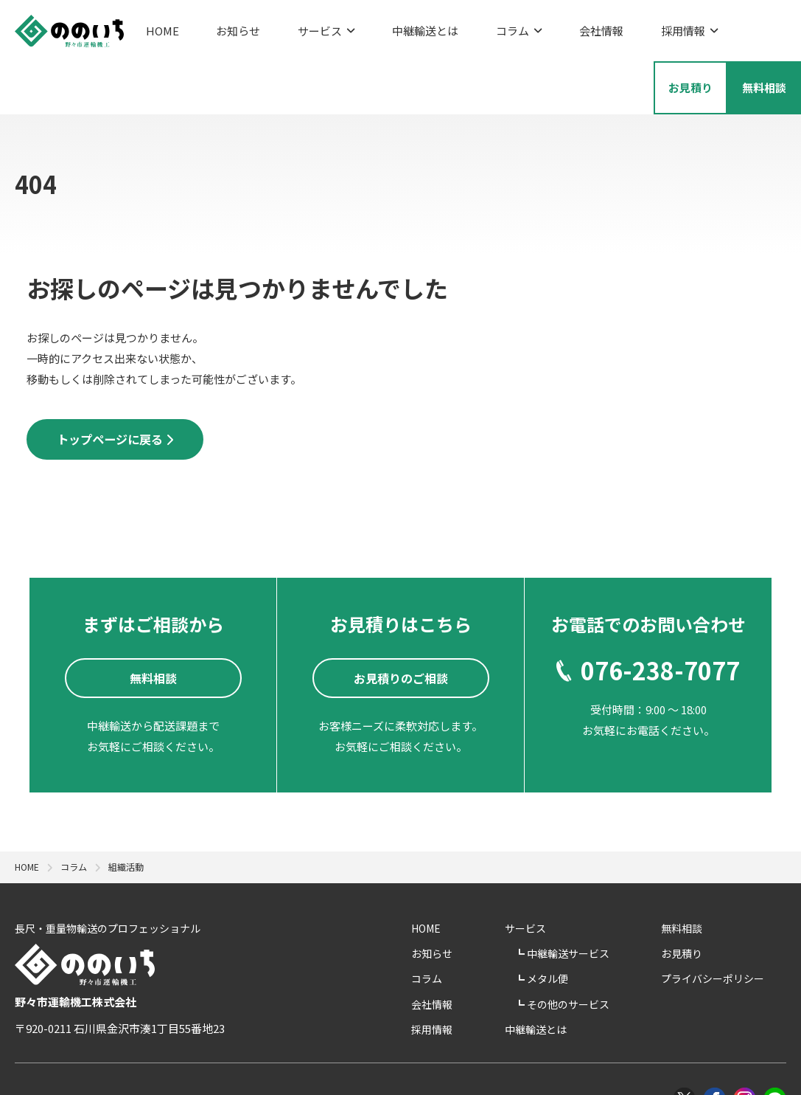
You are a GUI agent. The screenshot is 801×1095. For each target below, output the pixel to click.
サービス (296, 26)
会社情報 (527, 26)
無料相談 (703, 878)
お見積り (703, 903)
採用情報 (600, 26)
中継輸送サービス (617, 903)
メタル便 (596, 928)
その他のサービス (617, 954)
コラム (459, 26)
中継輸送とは (380, 26)
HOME (162, 26)
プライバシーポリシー (734, 928)
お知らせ (223, 26)
